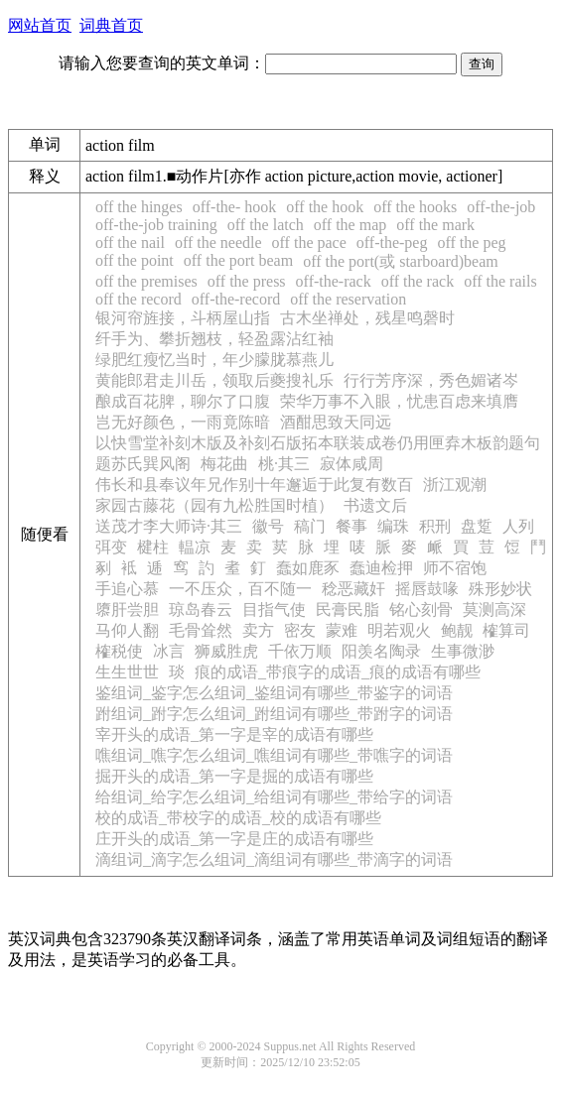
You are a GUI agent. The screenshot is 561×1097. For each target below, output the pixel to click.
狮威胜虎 (226, 651)
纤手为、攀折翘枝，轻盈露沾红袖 (214, 338)
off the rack (417, 281)
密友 (300, 630)
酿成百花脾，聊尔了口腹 (182, 401)
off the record (138, 299)
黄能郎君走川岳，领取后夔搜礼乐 (214, 380)
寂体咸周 (351, 463)
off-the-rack (333, 281)
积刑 (435, 526)
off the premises (146, 281)
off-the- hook (235, 206)
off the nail (130, 242)
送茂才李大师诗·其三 (168, 526)
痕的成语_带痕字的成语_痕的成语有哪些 (338, 672)
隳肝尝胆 (127, 609)
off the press (247, 281)
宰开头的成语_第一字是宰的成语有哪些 (234, 734)
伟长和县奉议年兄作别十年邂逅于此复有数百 (254, 484)
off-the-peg (392, 242)
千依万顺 (300, 651)
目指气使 (274, 609)
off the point (134, 260)
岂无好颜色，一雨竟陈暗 (182, 422)
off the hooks (415, 206)
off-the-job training (156, 224)
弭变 (111, 547)
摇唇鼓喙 (427, 588)
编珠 (393, 526)
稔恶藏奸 (353, 588)
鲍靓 (457, 630)
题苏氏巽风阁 (143, 463)
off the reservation (348, 299)
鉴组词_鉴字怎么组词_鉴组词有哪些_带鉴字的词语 (274, 692)
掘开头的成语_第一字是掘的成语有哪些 (234, 776)
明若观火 (399, 630)
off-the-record (236, 299)
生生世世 (127, 672)
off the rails (500, 281)
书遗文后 (375, 505)
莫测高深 (494, 609)
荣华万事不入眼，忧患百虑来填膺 (399, 401)
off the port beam (238, 260)
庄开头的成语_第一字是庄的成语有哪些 (234, 838)
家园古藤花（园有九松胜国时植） (214, 505)
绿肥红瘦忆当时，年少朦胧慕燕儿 (214, 359)
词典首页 (111, 25)
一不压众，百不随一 (240, 588)
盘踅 (476, 526)
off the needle (218, 242)
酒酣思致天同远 (335, 422)
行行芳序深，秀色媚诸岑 (431, 380)
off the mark (435, 224)
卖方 (258, 630)
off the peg (471, 242)
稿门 (310, 526)
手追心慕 (127, 588)
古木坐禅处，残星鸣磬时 (367, 317)
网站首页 (39, 25)
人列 (518, 526)
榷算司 (506, 630)
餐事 (351, 526)
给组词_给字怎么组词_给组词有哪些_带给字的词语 (274, 797)
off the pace (309, 242)
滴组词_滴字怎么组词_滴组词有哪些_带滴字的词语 (274, 859)
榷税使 (119, 651)
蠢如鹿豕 (308, 567)
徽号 (268, 526)
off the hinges (139, 206)
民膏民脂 (347, 609)
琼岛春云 (200, 609)
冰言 (169, 651)
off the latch (265, 224)
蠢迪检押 (381, 567)
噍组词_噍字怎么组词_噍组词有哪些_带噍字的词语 (274, 755)
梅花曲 (224, 463)
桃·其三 (284, 463)
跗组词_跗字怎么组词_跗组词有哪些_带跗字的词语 (274, 713)
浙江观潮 (455, 484)
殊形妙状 (500, 588)
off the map (350, 224)
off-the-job (501, 206)
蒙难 (341, 630)
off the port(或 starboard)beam (400, 261)
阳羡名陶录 (381, 651)
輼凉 (194, 547)
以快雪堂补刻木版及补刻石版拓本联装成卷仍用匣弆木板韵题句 (317, 442)
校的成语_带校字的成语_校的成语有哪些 (238, 817)
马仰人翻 (127, 630)
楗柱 (153, 547)
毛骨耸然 (200, 630)
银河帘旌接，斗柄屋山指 (182, 317)
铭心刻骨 (421, 609)
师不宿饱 (455, 567)
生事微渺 (462, 651)
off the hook (324, 206)
